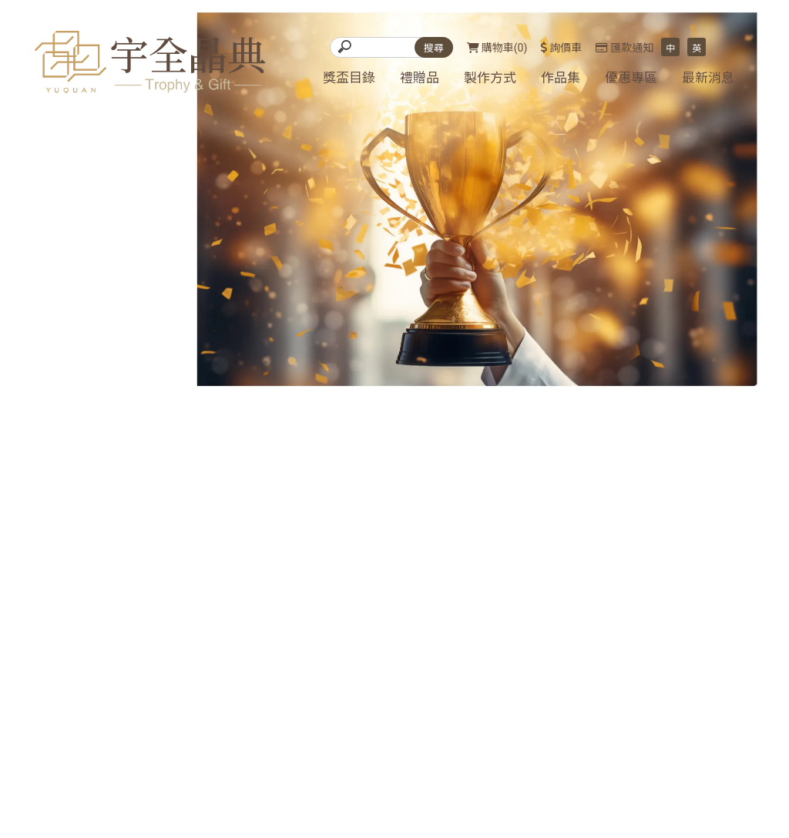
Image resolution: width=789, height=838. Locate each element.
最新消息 (708, 77)
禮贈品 (419, 77)
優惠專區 (631, 77)
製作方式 (490, 77)
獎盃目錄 (349, 77)
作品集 (560, 77)
